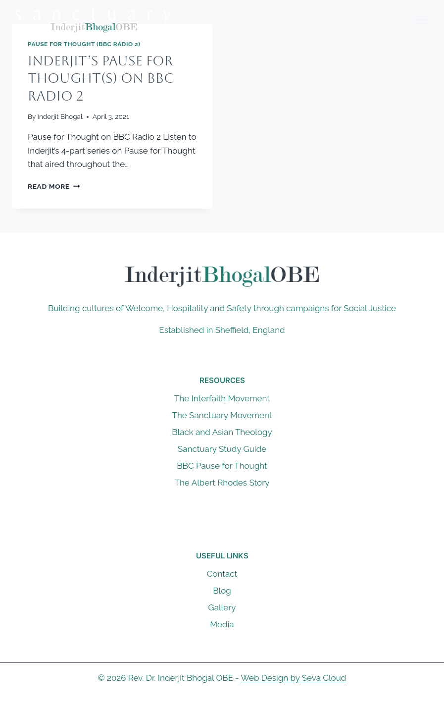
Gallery (222, 607)
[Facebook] (202, 701)
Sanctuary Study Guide (222, 449)
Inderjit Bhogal (60, 116)
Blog (222, 591)
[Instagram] (241, 701)
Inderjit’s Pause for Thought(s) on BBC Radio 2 (101, 78)
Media (222, 624)
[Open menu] (420, 19)
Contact (222, 574)
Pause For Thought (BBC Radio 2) (84, 44)
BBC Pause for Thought (222, 466)
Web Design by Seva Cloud (293, 678)
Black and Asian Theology (222, 432)
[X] (222, 701)
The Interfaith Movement (222, 398)
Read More (54, 186)
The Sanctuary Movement (222, 415)
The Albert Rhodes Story (222, 483)
